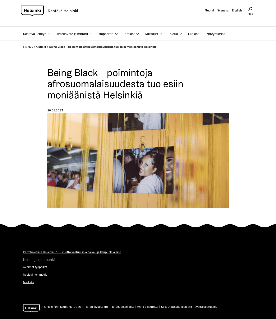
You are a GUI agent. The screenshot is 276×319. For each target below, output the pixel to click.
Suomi (209, 10)
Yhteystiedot (215, 34)
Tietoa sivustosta (96, 307)
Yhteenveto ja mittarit (72, 34)
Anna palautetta (147, 307)
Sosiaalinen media (35, 275)
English (237, 10)
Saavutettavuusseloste (176, 307)
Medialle (28, 282)
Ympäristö (105, 34)
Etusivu (28, 47)
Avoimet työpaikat (35, 267)
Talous (173, 34)
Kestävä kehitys (34, 34)
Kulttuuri (151, 34)
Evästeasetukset (206, 307)
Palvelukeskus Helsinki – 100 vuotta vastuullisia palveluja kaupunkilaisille (72, 252)
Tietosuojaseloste (122, 307)
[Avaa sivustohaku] (250, 9)
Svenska (222, 10)
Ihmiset (129, 34)
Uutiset (193, 34)
